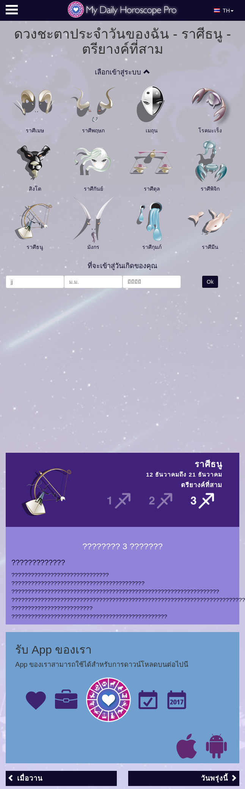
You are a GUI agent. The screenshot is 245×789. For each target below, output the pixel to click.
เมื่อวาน (25, 778)
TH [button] (224, 11)
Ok (210, 282)
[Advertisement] (71, 367)
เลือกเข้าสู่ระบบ (122, 72)
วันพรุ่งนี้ (219, 778)
